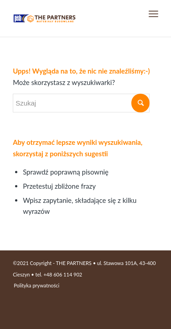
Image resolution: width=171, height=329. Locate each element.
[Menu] (153, 14)
